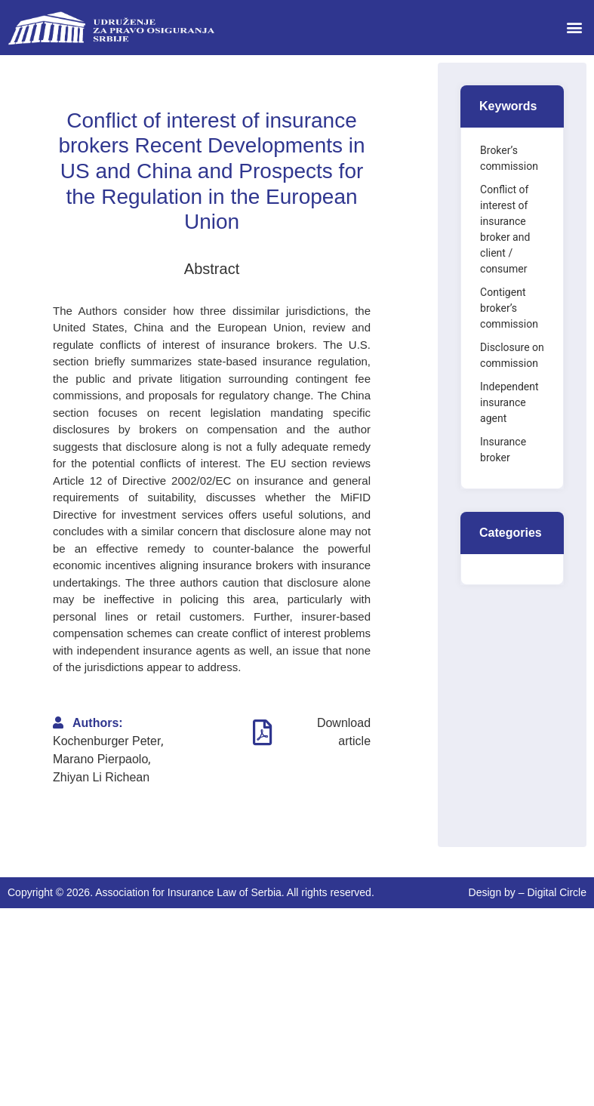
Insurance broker (503, 450)
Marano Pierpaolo (100, 759)
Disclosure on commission (512, 355)
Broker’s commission (509, 158)
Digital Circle (556, 892)
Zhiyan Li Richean (101, 777)
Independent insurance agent (509, 402)
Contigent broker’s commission (509, 308)
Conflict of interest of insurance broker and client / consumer (505, 229)
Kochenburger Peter (107, 741)
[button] (574, 27)
